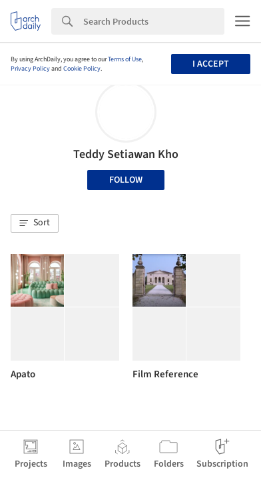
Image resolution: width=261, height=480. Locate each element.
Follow (125, 180)
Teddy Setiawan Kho (125, 154)
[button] (35, 223)
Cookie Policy (82, 68)
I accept (210, 64)
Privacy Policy (30, 68)
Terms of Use (125, 59)
